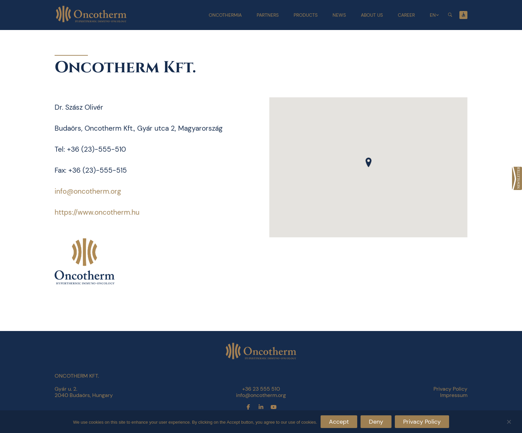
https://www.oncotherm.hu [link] (97, 212)
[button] (368, 162)
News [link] (339, 15)
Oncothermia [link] (225, 15)
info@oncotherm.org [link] (88, 191)
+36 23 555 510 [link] (261, 388)
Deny (376, 422)
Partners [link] (268, 15)
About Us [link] (372, 15)
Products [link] (306, 15)
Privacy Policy (422, 422)
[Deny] (508, 420)
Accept (339, 422)
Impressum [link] (453, 395)
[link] (517, 178)
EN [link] (433, 15)
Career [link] (406, 15)
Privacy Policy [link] (450, 388)
